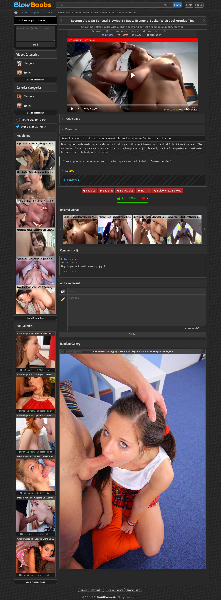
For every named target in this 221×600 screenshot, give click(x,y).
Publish (132, 334)
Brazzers (73, 180)
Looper (125, 35)
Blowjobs (98, 31)
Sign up (198, 5)
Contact (83, 589)
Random (139, 35)
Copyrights (96, 589)
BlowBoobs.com (106, 597)
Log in (189, 5)
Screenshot (155, 35)
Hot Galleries (24, 326)
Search (177, 5)
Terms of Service (114, 589)
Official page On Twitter (33, 126)
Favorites (109, 35)
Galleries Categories (28, 87)
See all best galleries (35, 582)
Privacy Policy (134, 589)
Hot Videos (23, 136)
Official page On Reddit (33, 119)
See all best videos (35, 318)
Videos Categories (27, 54)
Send (35, 44)
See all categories (35, 79)
